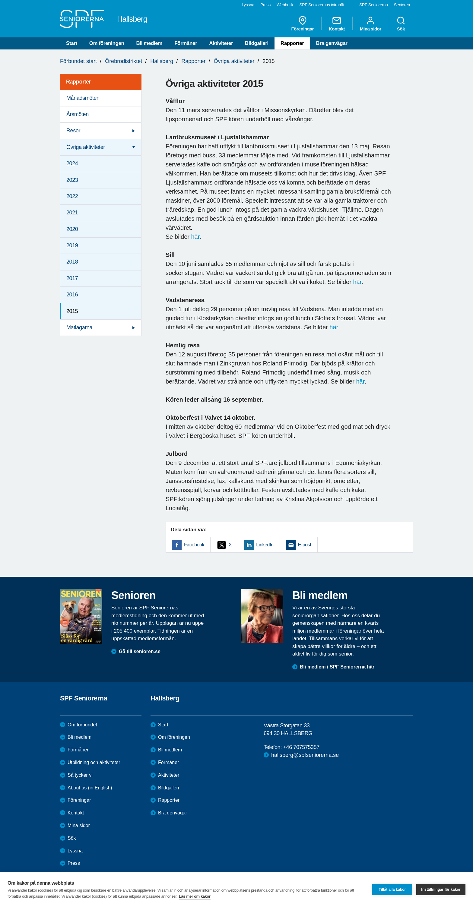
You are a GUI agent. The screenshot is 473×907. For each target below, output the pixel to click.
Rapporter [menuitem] (78, 82)
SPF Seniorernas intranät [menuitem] (321, 4)
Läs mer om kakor (195, 896)
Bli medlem (149, 43)
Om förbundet (82, 724)
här (195, 236)
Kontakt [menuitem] (337, 23)
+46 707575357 (301, 747)
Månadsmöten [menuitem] (83, 98)
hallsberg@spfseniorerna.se (305, 755)
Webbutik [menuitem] (285, 4)
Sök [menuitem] (400, 23)
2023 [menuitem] (72, 180)
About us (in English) (90, 787)
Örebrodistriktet (123, 61)
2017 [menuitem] (72, 278)
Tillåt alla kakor (392, 889)
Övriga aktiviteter (234, 61)
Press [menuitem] (265, 4)
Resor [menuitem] (73, 131)
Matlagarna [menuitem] (79, 327)
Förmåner (185, 43)
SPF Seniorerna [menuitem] (373, 4)
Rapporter (292, 43)
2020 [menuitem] (72, 229)
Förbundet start (78, 61)
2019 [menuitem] (72, 245)
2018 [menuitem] (72, 262)
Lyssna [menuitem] (248, 4)
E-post (304, 544)
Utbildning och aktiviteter (94, 762)
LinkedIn (264, 544)
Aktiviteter (221, 43)
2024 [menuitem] (72, 163)
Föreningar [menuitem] (302, 23)
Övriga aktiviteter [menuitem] (85, 147)
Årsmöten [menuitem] (77, 114)
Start (71, 43)
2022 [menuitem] (72, 196)
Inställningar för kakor (441, 889)
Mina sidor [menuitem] (370, 23)
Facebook (194, 544)
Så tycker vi (80, 775)
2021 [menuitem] (72, 213)
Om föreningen (106, 43)
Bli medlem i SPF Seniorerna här (337, 666)
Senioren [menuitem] (402, 4)
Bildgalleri (256, 43)
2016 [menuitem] (72, 295)
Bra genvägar (332, 43)
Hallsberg (161, 61)
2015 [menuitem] (72, 311)
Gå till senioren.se (139, 651)
